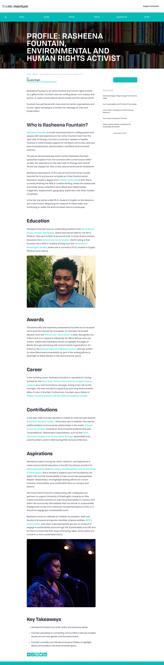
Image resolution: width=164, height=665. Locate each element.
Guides (47, 17)
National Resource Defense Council (58, 348)
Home (29, 74)
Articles (35, 74)
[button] (21, 17)
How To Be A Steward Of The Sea (115, 118)
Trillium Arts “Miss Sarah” (57, 334)
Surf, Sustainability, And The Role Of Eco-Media (119, 104)
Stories (72, 17)
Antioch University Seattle (55, 240)
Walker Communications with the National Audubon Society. (57, 395)
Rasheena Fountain (36, 132)
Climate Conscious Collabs (40, 421)
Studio (147, 17)
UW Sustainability (36, 469)
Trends (97, 17)
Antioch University (68, 180)
